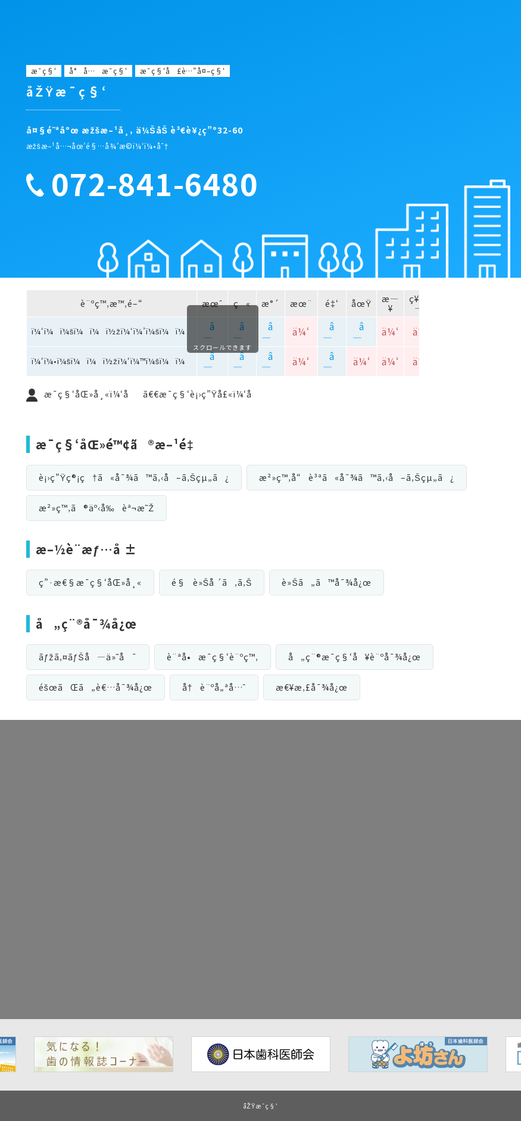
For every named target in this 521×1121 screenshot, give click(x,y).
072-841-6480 (154, 183)
